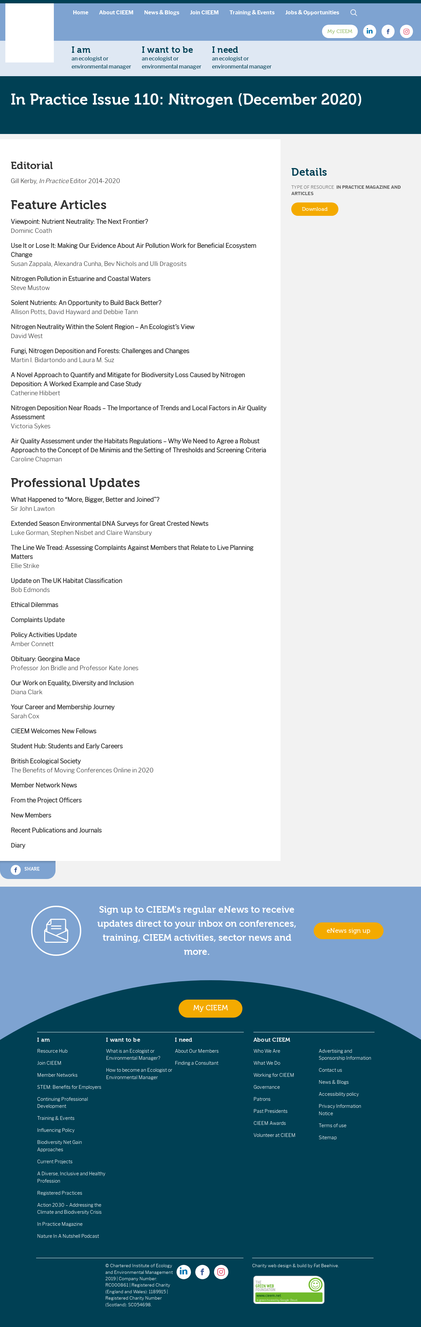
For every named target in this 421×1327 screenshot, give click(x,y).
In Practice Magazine (60, 1224)
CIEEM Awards (269, 1123)
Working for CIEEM (273, 1075)
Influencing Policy (56, 1130)
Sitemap (328, 1138)
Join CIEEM (204, 12)
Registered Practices (59, 1193)
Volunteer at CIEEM (274, 1135)
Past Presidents (270, 1111)
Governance (266, 1087)
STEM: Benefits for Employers (69, 1087)
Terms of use (332, 1126)
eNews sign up (348, 930)
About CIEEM (116, 12)
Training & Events (252, 12)
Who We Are (266, 1051)
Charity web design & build (279, 1265)
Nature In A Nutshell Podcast (68, 1236)
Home (80, 12)
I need (183, 1039)
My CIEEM (339, 31)
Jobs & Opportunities (312, 12)
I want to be (123, 1039)
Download (315, 209)
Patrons (262, 1099)
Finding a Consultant (196, 1063)
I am (43, 1039)
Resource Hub (52, 1051)
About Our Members (197, 1051)
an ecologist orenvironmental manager (101, 57)
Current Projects (55, 1162)
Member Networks (57, 1075)
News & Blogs (161, 12)
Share (25, 870)
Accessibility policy (339, 1094)
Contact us (330, 1070)
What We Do (266, 1063)
